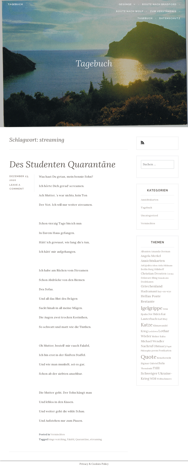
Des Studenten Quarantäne (62, 164)
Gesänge (128, 4)
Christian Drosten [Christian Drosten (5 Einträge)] (153, 273)
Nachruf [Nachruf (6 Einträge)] (147, 346)
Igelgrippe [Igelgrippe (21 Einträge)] (151, 308)
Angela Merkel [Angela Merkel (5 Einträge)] (151, 256)
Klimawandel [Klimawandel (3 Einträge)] (160, 325)
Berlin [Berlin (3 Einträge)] (144, 269)
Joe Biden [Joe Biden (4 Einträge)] (154, 314)
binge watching (57, 439)
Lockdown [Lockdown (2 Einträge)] (153, 331)
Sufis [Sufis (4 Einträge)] (161, 363)
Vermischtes (57, 434)
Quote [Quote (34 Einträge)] (148, 356)
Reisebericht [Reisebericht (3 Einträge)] (164, 357)
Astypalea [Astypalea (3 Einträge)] (146, 265)
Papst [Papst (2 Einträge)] (169, 346)
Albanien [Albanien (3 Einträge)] (146, 251)
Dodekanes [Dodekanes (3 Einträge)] (147, 281)
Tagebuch (12, 4)
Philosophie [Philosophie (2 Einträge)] (146, 350)
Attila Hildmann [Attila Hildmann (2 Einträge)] (165, 265)
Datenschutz (172, 18)
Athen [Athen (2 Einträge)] (155, 265)
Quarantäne (82, 439)
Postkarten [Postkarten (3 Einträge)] (165, 350)
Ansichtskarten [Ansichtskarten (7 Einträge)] (153, 261)
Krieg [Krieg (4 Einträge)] (144, 331)
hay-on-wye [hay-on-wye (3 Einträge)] (164, 291)
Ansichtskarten (149, 199)
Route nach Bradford (162, 4)
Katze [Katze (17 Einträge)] (147, 325)
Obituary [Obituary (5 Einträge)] (160, 346)
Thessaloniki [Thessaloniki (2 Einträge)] (146, 368)
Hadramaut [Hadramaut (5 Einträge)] (149, 291)
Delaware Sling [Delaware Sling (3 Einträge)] (149, 277)
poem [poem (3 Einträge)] (155, 350)
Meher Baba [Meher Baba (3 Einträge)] (158, 336)
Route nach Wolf (111, 11)
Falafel (70, 439)
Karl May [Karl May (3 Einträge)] (162, 318)
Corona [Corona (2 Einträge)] (170, 273)
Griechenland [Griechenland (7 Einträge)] (151, 286)
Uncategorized (149, 215)
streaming (96, 439)
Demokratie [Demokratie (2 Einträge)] (163, 278)
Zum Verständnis (144, 11)
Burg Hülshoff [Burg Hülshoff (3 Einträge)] (156, 269)
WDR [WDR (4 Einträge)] (153, 378)
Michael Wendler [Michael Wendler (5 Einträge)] (152, 341)
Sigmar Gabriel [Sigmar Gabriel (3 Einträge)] (149, 363)
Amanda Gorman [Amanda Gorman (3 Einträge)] (160, 251)
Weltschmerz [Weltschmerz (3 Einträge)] (164, 378)
